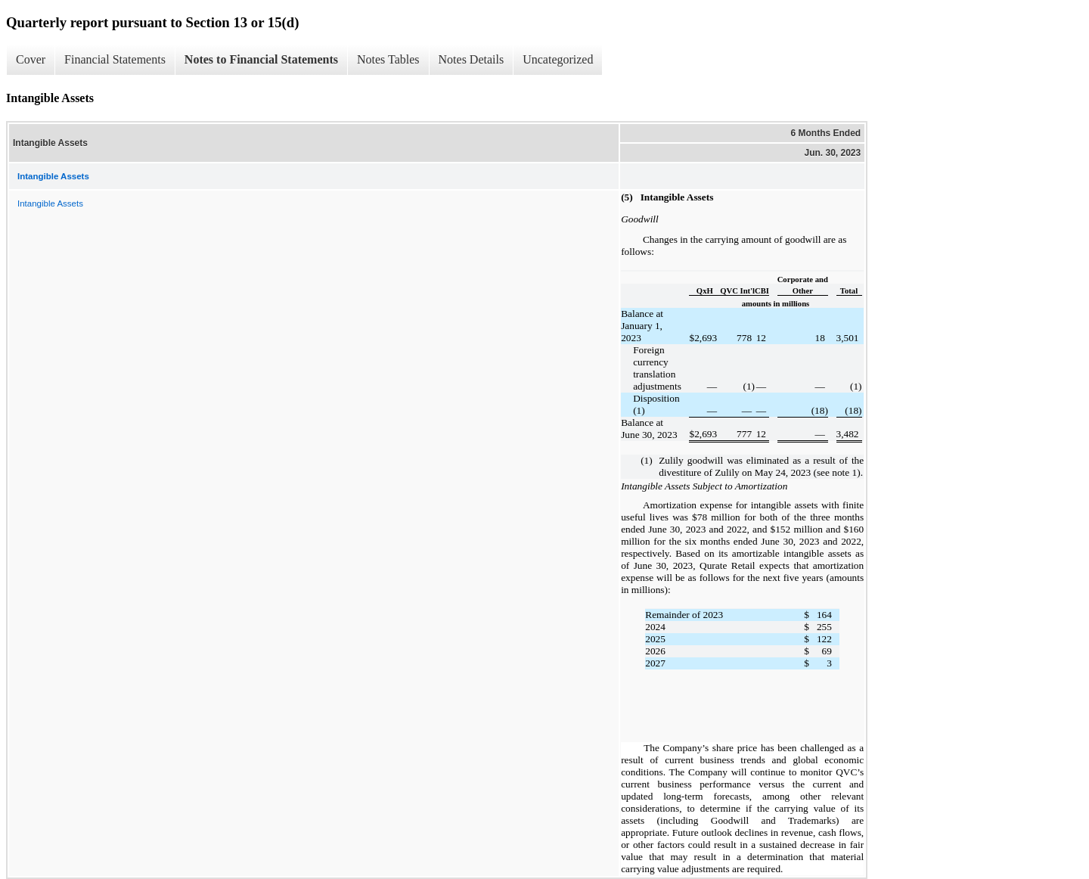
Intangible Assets (50, 203)
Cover (30, 59)
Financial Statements (115, 59)
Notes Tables (388, 59)
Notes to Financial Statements (261, 59)
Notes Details (471, 59)
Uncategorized (558, 59)
